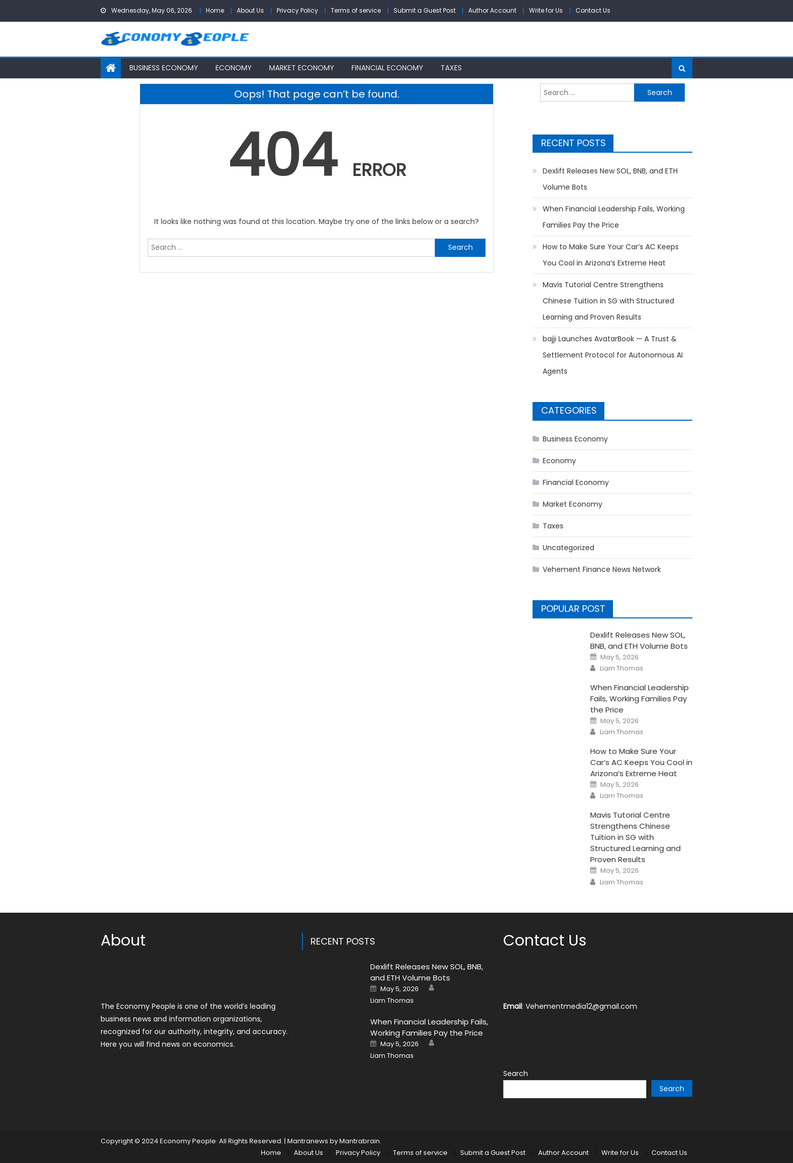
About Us (250, 10)
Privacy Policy (297, 10)
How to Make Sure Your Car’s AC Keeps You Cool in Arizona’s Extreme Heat (611, 255)
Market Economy (301, 68)
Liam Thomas (621, 668)
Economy (233, 68)
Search (515, 1073)
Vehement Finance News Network (602, 569)
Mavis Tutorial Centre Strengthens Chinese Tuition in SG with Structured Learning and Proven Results (608, 301)
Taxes (451, 68)
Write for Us (546, 10)
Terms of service (356, 10)
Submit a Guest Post (424, 10)
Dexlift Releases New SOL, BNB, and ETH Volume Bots (610, 179)
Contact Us (593, 10)
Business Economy (163, 68)
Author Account (492, 10)
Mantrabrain (359, 1141)
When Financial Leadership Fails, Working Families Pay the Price (614, 217)
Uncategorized (568, 548)
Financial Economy (387, 68)
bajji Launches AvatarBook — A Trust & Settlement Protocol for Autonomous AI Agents (613, 355)
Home (215, 10)
